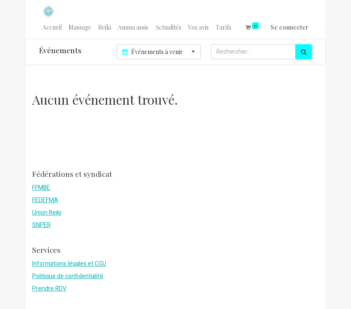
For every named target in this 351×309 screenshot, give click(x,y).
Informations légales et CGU (69, 263)
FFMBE (41, 187)
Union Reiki (46, 212)
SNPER (41, 225)
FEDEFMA (45, 200)
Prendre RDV (49, 288)
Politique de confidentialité (67, 276)
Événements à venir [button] (153, 52)
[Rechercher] (303, 51)
